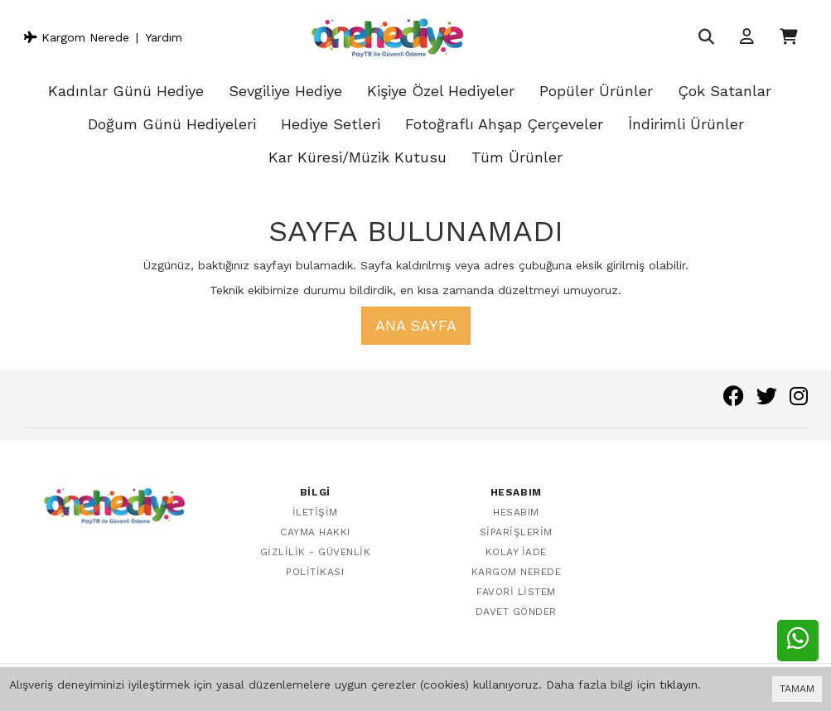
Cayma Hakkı (315, 532)
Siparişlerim (516, 532)
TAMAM (797, 688)
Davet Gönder (516, 611)
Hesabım (516, 512)
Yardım (163, 37)
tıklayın (678, 684)
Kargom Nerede (76, 37)
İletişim (315, 512)
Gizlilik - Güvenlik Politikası (315, 562)
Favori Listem (516, 591)
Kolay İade (516, 552)
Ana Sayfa (416, 325)
